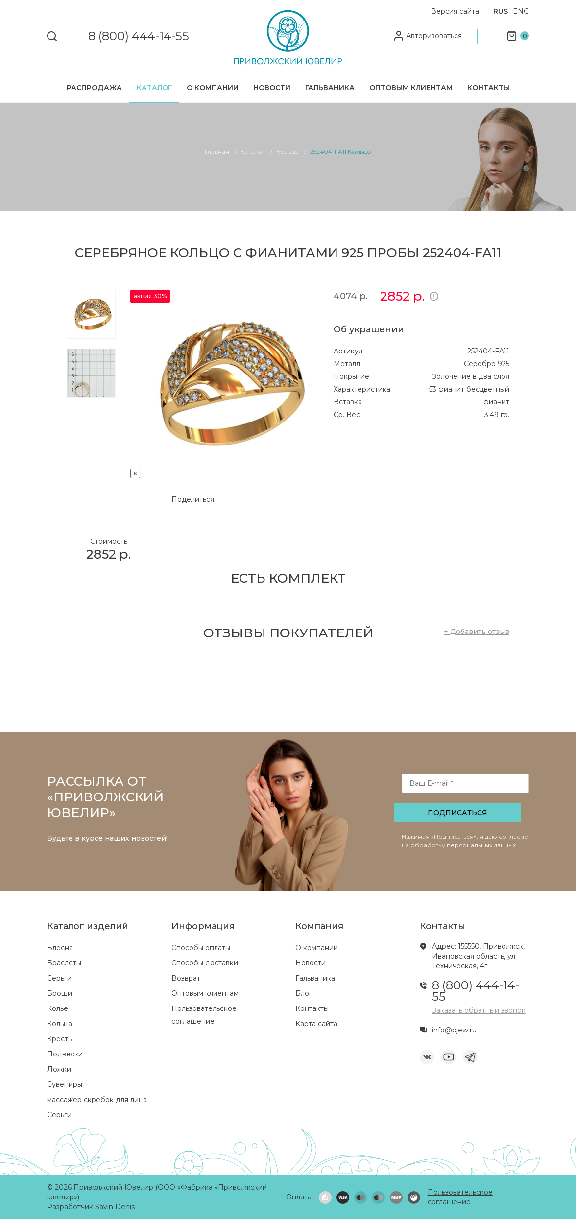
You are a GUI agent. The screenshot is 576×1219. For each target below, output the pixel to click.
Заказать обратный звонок (479, 1010)
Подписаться (457, 812)
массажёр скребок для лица (97, 1099)
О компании (213, 87)
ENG (521, 11)
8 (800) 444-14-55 (138, 36)
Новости (271, 87)
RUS (500, 11)
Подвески (65, 1054)
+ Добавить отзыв (476, 631)
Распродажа (94, 87)
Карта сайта (316, 1023)
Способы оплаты (200, 947)
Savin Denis (115, 1206)
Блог (303, 993)
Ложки (59, 1069)
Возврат (185, 978)
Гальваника (330, 87)
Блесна (60, 947)
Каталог (154, 87)
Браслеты (64, 963)
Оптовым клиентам (411, 87)
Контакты (488, 87)
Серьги (59, 978)
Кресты (60, 1038)
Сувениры (64, 1084)
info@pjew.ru (454, 1030)
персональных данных (481, 845)
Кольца (59, 1023)
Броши (59, 993)
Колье (57, 1008)
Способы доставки (204, 963)
